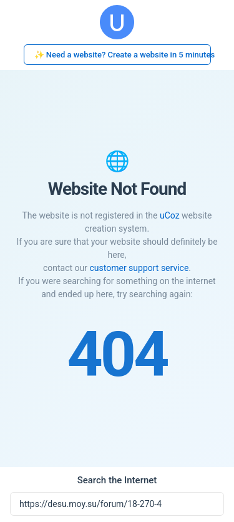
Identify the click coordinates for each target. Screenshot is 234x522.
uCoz (170, 215)
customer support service (138, 268)
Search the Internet (117, 480)
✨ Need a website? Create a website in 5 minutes (122, 54)
